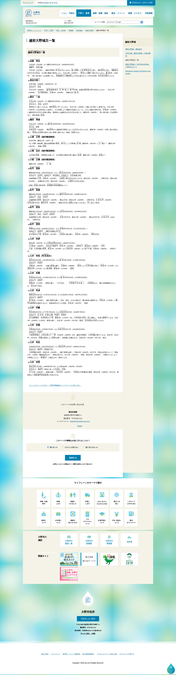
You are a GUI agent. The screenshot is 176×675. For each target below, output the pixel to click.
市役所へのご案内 (88, 619)
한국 (51, 3)
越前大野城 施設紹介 (133, 49)
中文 (55, 3)
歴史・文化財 (61, 30)
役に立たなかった (92, 447)
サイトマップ (28, 2)
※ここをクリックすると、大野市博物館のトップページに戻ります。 (55, 385)
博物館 (71, 30)
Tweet (79, 426)
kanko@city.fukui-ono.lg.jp (80, 421)
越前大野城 (89, 30)
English (46, 3)
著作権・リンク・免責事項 (71, 654)
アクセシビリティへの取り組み (107, 654)
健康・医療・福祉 (100, 13)
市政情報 (149, 13)
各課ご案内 (44, 654)
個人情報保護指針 (88, 654)
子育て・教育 (83, 13)
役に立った (54, 447)
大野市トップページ (34, 30)
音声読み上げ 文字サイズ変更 (142, 2)
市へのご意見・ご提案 (88, 633)
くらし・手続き (68, 13)
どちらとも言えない (72, 447)
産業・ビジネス (135, 13)
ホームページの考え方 (127, 654)
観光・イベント (118, 13)
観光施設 (79, 30)
